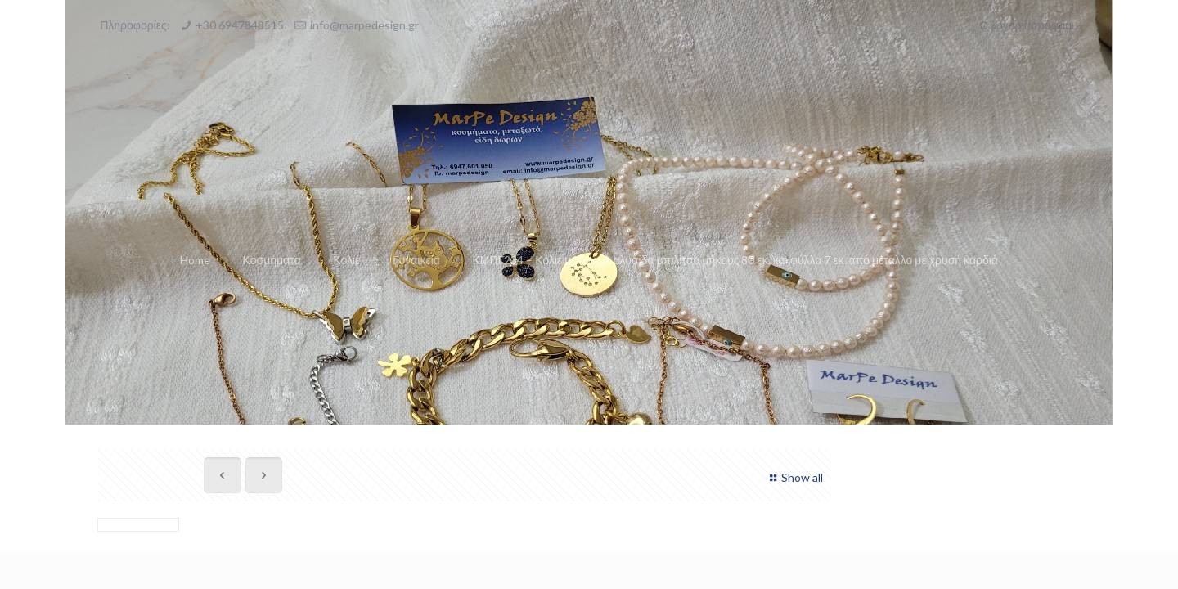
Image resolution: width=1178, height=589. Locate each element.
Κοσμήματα (272, 260)
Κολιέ (346, 260)
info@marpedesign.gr (364, 25)
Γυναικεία (416, 260)
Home (195, 260)
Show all (794, 477)
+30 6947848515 (240, 25)
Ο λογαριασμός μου (1028, 25)
